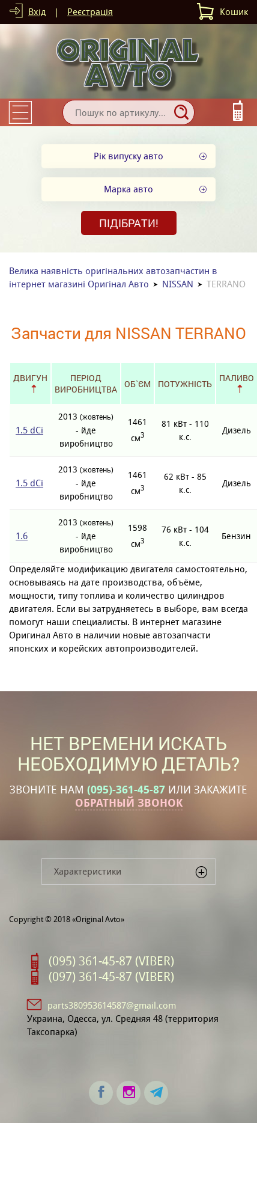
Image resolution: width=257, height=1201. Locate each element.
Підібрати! (129, 223)
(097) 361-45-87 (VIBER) (111, 976)
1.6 (22, 536)
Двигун (30, 378)
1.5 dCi (29, 430)
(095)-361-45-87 (126, 790)
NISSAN (177, 284)
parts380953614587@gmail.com (111, 1005)
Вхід (37, 11)
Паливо (236, 378)
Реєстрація (90, 11)
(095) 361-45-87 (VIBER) (111, 961)
